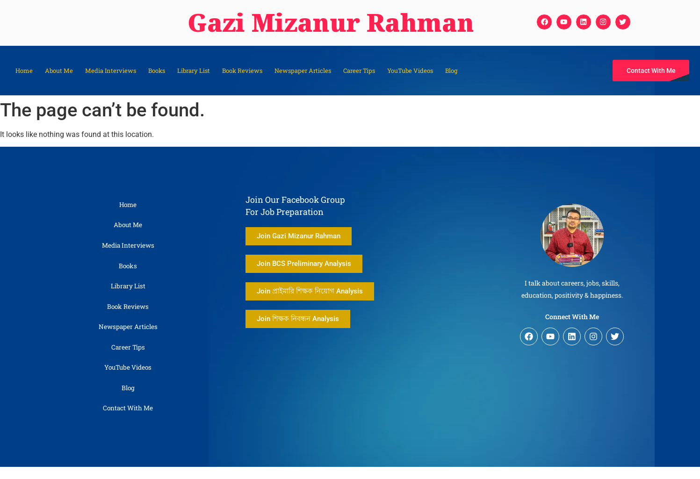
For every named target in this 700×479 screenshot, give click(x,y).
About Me (59, 70)
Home (24, 70)
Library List (193, 70)
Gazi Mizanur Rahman (321, 22)
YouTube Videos (410, 70)
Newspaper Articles (302, 70)
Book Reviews (242, 70)
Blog (451, 70)
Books (156, 70)
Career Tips (359, 70)
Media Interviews (110, 70)
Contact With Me (128, 420)
